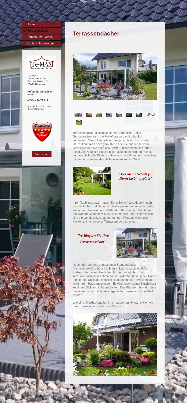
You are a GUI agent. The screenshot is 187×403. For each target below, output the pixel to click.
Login (157, 389)
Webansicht (153, 393)
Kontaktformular (36, 109)
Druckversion (37, 389)
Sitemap (54, 389)
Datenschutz (42, 154)
